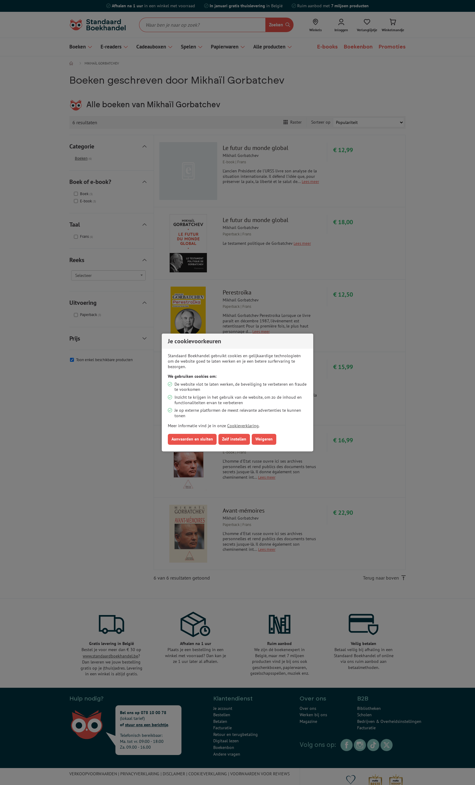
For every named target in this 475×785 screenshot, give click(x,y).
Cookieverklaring (243, 425)
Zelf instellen (234, 439)
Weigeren (264, 439)
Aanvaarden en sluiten (192, 439)
